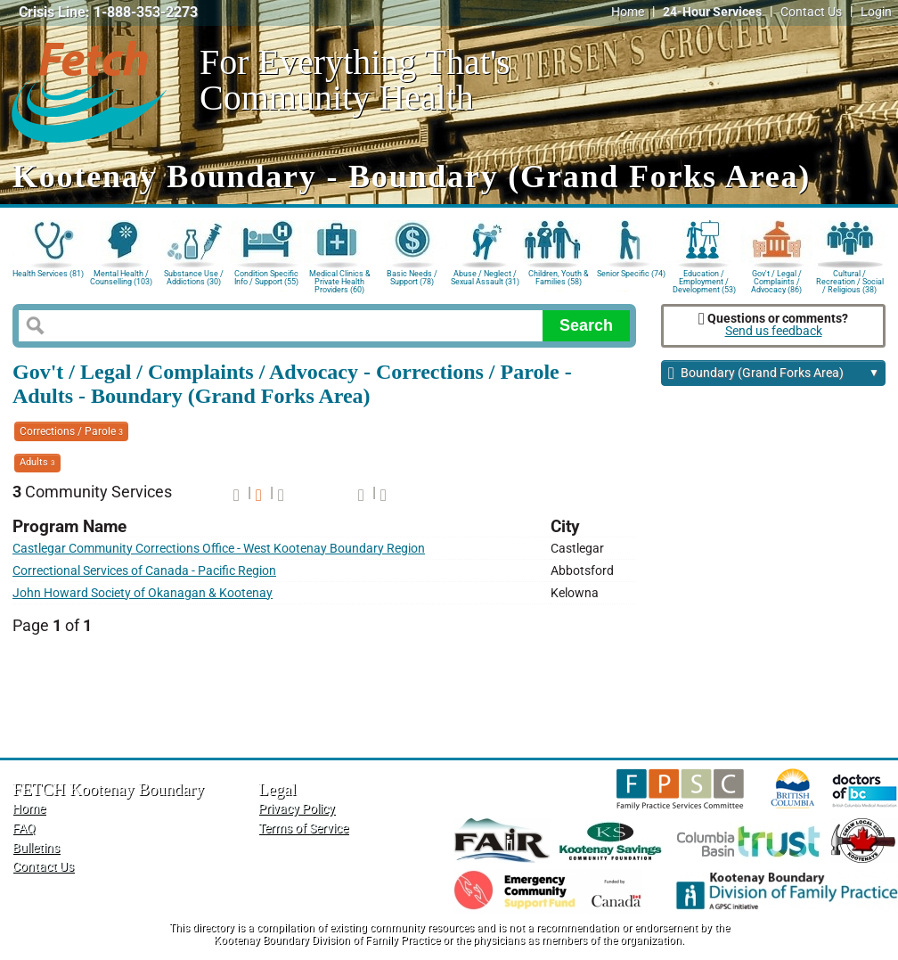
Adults (37, 462)
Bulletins (36, 848)
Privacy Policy (296, 808)
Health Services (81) (48, 273)
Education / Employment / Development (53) (704, 280)
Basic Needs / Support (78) (412, 277)
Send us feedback (773, 331)
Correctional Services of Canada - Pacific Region (144, 570)
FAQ (24, 828)
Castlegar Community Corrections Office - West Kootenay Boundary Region (218, 548)
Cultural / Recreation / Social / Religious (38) (850, 280)
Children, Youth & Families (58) (558, 277)
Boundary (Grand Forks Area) (773, 373)
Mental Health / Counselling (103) (121, 277)
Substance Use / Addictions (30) (194, 277)
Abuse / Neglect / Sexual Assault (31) (485, 277)
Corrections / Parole (71, 431)
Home (627, 12)
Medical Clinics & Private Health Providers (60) (340, 280)
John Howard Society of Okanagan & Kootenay (142, 593)
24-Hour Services (712, 12)
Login (876, 12)
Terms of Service (303, 828)
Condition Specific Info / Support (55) (266, 277)
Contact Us (811, 12)
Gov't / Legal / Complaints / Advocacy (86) (776, 280)
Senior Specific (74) (631, 273)
